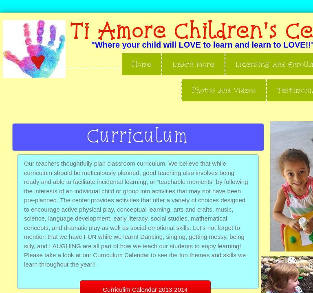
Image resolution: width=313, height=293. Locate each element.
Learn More (193, 64)
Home (141, 64)
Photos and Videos (224, 90)
